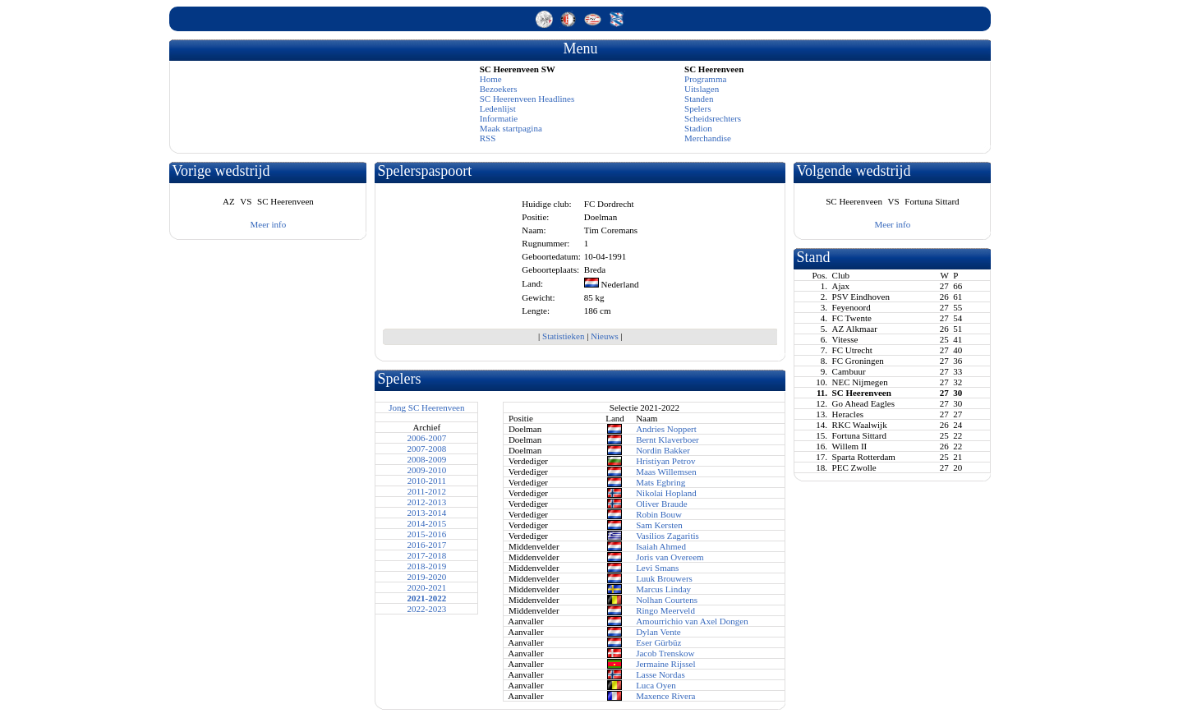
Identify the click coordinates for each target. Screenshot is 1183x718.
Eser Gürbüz (658, 642)
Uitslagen (701, 89)
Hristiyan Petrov (665, 461)
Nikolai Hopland (666, 493)
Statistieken (563, 336)
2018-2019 (427, 566)
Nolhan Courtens (666, 600)
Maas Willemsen (666, 471)
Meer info (269, 224)
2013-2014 (427, 513)
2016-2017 (427, 545)
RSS (488, 138)
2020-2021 (427, 587)
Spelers (697, 108)
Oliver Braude (662, 504)
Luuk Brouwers (664, 578)
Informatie (499, 118)
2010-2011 (426, 481)
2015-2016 (427, 534)
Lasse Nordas (660, 674)
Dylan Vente (658, 632)
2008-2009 (427, 459)
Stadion (698, 128)
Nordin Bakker (663, 450)
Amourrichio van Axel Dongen (692, 621)
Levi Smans (657, 568)
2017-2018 (427, 555)
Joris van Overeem (669, 557)
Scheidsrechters (712, 118)
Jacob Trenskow (665, 653)
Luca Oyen (656, 685)
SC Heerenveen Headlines (527, 99)
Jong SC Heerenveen (426, 407)
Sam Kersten (659, 525)
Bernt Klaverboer (667, 439)
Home (491, 79)
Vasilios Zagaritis (667, 536)
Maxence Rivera (665, 696)
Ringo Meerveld (665, 610)
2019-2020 (427, 577)
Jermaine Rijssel (665, 664)
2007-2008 (427, 448)
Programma (705, 79)
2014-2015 (427, 523)
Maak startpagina (511, 128)
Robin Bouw (659, 514)
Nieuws (605, 336)
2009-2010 (427, 470)
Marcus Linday (663, 589)
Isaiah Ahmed (661, 546)
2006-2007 (427, 438)
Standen (698, 99)
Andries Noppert (666, 429)
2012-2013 (427, 502)
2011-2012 (426, 491)
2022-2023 (427, 609)
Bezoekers (499, 89)
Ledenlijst (498, 108)
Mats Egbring (660, 482)
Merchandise (707, 138)
